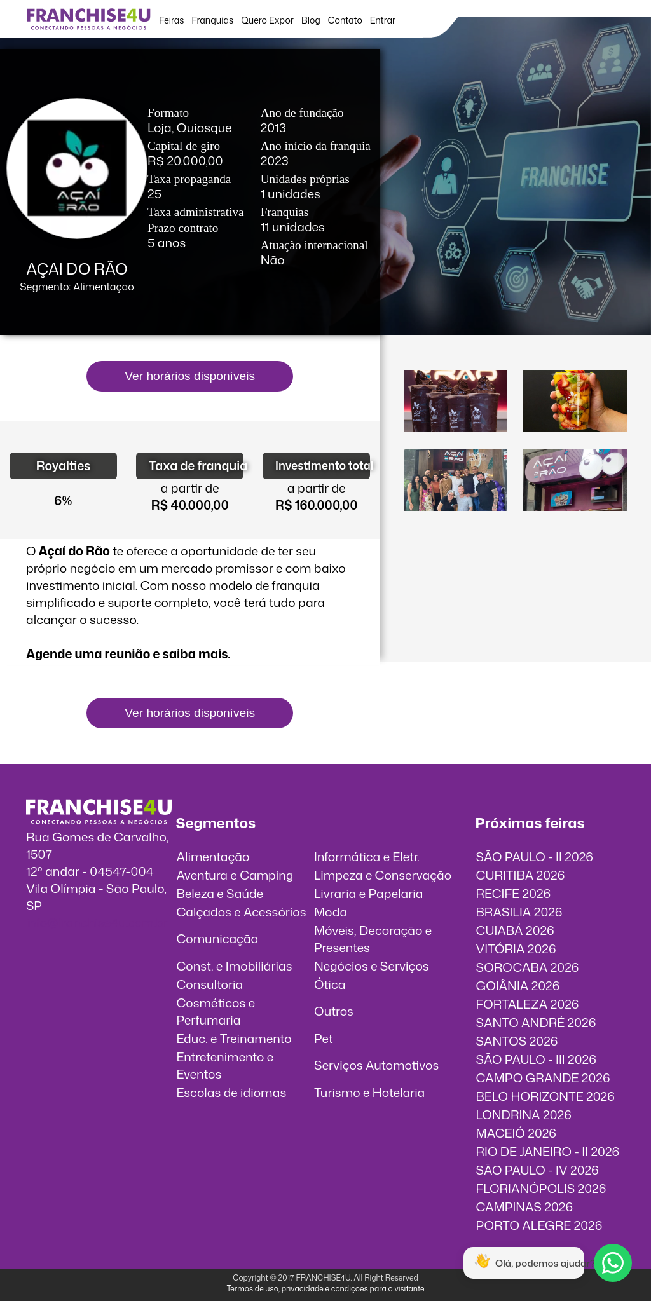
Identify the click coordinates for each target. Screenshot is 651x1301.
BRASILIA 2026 (519, 911)
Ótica (330, 984)
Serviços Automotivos (376, 1064)
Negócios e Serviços (371, 965)
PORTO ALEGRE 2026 (539, 1225)
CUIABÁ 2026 (515, 930)
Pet (323, 1038)
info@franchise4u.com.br (97, 922)
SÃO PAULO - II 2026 (535, 856)
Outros (333, 1010)
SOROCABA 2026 (527, 967)
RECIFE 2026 (513, 893)
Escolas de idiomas (231, 1092)
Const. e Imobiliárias (234, 965)
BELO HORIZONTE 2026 (545, 1096)
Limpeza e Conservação (382, 874)
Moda (330, 911)
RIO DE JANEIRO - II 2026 (548, 1151)
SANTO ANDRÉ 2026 (536, 1022)
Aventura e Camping (234, 874)
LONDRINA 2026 (524, 1114)
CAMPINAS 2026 (524, 1206)
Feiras (171, 20)
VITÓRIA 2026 (516, 948)
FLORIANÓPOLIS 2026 (541, 1188)
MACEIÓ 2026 (516, 1132)
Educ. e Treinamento (233, 1038)
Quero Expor (267, 20)
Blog (310, 20)
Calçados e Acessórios (241, 911)
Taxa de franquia (196, 465)
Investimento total (322, 465)
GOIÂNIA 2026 (518, 985)
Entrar (382, 20)
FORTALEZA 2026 (527, 1003)
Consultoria (209, 984)
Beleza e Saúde (219, 893)
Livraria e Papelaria (368, 893)
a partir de (190, 487)
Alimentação (212, 856)
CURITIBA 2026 (520, 874)
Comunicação (217, 938)
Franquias (212, 20)
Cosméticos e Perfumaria (215, 1011)
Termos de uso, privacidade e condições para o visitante (325, 1288)
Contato (345, 20)
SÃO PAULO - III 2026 (536, 1059)
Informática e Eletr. (367, 856)
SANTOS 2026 (517, 1040)
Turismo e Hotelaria (369, 1092)
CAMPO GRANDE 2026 (543, 1077)
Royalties (63, 465)
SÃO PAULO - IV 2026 (537, 1169)
